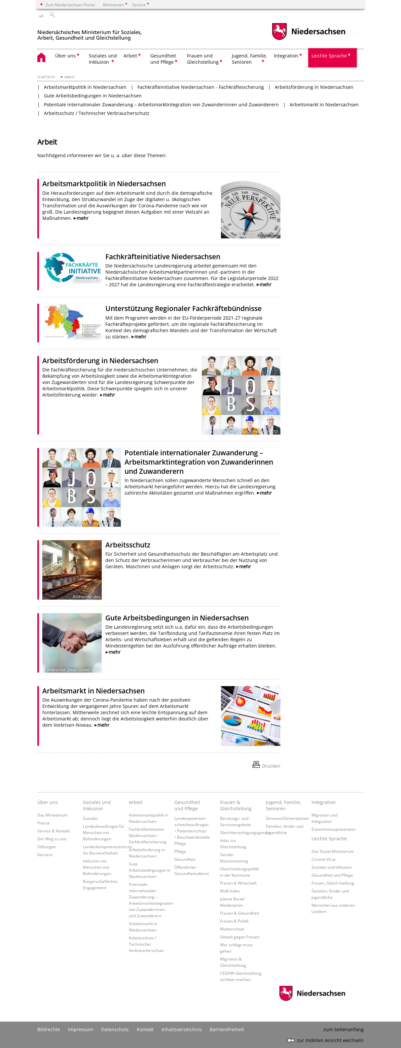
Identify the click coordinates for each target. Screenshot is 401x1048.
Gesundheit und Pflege (187, 805)
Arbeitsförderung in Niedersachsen (314, 87)
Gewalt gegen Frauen (239, 936)
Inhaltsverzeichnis (182, 1029)
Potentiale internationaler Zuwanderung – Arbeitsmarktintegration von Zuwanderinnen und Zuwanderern (161, 104)
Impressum (80, 1029)
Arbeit (69, 77)
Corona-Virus (323, 859)
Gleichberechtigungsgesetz (245, 832)
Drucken (271, 766)
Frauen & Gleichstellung (236, 805)
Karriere (45, 854)
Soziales (90, 818)
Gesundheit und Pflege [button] (163, 58)
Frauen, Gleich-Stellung (332, 883)
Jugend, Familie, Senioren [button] (249, 58)
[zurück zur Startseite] (89, 32)
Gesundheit (185, 859)
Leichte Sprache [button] (329, 55)
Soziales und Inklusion (97, 805)
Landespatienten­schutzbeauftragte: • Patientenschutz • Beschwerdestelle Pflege (192, 831)
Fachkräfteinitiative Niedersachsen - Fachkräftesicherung (200, 87)
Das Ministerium (52, 815)
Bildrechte (48, 1029)
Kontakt (145, 1029)
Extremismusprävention (333, 829)
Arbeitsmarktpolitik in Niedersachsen (85, 87)
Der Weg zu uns (51, 838)
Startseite (46, 77)
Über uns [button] (65, 55)
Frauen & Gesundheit (239, 913)
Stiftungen (46, 846)
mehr (83, 218)
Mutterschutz (232, 928)
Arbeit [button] (130, 55)
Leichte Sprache (329, 838)
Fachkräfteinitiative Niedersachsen (162, 256)
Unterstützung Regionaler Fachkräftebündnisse (183, 308)
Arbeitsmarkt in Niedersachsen (324, 104)
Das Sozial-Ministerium (332, 851)
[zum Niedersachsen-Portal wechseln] (308, 39)
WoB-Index (230, 890)
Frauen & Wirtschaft (238, 883)
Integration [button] (286, 55)
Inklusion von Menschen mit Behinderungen (97, 867)
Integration (323, 802)
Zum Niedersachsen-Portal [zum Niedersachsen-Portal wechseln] (70, 4)
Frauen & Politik (234, 921)
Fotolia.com (268, 235)
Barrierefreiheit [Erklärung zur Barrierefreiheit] (227, 1029)
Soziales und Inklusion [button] (103, 58)
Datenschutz (115, 1029)
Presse (43, 822)
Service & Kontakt (53, 830)
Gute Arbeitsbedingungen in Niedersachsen (93, 95)
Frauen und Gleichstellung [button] (203, 58)
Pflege (180, 851)
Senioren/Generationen (287, 818)
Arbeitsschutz (127, 544)
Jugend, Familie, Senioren (283, 805)
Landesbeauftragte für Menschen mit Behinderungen (103, 832)
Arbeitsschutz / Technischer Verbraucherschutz (96, 113)
